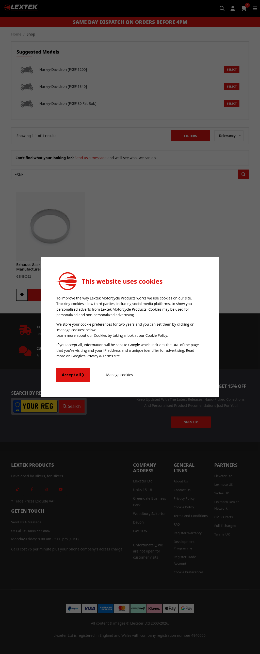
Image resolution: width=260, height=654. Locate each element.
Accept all (73, 374)
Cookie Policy (156, 335)
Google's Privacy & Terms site (95, 356)
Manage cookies (117, 374)
